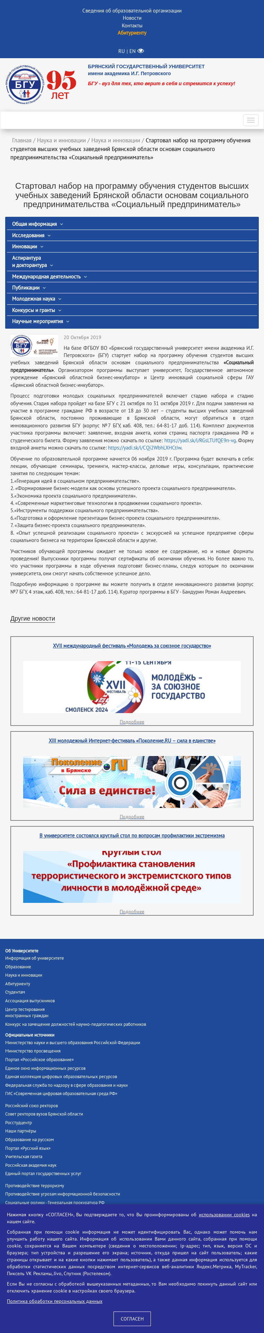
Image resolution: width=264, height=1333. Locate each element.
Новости (132, 18)
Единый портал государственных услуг (43, 1173)
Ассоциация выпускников (30, 1001)
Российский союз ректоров (31, 1106)
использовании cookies (224, 1214)
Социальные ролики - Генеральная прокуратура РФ (54, 1203)
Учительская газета (23, 1156)
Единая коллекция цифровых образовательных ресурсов (61, 1076)
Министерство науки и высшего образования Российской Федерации (72, 1043)
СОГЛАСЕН (132, 1319)
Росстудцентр (18, 1123)
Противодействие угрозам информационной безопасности (62, 1194)
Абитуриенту (17, 984)
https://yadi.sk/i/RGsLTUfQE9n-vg (200, 440)
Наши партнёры (20, 1131)
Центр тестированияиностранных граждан (26, 1012)
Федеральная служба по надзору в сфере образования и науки (66, 1085)
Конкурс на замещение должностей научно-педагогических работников (75, 1024)
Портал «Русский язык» (28, 1148)
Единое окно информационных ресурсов (45, 1068)
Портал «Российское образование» (39, 1060)
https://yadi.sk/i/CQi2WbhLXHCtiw (144, 447)
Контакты (132, 25)
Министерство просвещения (33, 1051)
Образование (18, 967)
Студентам (15, 992)
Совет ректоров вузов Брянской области (44, 1114)
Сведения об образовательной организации (132, 10)
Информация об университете (34, 958)
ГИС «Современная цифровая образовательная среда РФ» (61, 1093)
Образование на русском (29, 1140)
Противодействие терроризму (34, 1186)
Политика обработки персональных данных (54, 1301)
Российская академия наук (30, 1165)
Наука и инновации (23, 975)
